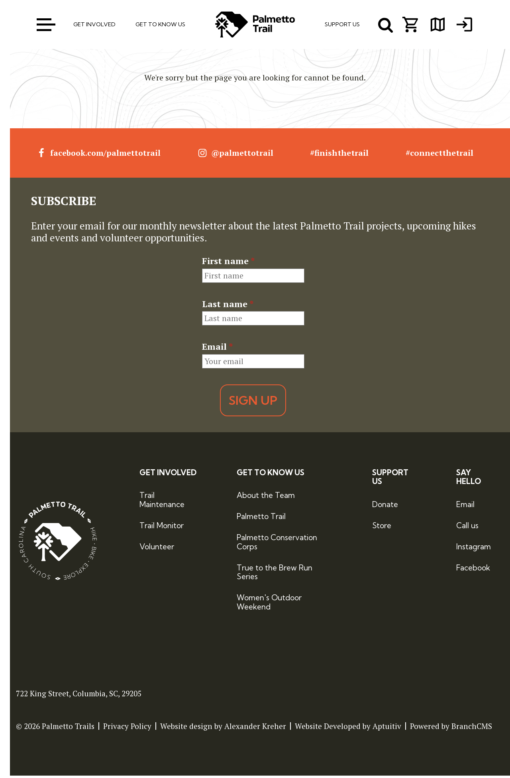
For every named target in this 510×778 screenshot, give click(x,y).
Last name (227, 306)
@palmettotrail (236, 156)
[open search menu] (386, 26)
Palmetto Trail (261, 518)
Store (381, 528)
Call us (467, 528)
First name (228, 264)
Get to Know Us (270, 475)
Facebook (473, 570)
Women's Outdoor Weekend (269, 604)
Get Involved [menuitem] (94, 25)
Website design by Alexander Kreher (223, 728)
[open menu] (45, 25)
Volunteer (156, 549)
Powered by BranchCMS (451, 728)
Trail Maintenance (161, 502)
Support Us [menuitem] (342, 25)
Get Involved (167, 475)
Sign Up (253, 402)
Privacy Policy (127, 728)
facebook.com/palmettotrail (99, 156)
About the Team (266, 498)
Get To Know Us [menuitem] (160, 25)
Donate (385, 506)
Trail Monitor (161, 528)
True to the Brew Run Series (274, 574)
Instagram (473, 549)
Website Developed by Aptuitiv (348, 728)
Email (217, 349)
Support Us (390, 479)
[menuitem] (467, 26)
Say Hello (468, 479)
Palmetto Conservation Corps (277, 544)
